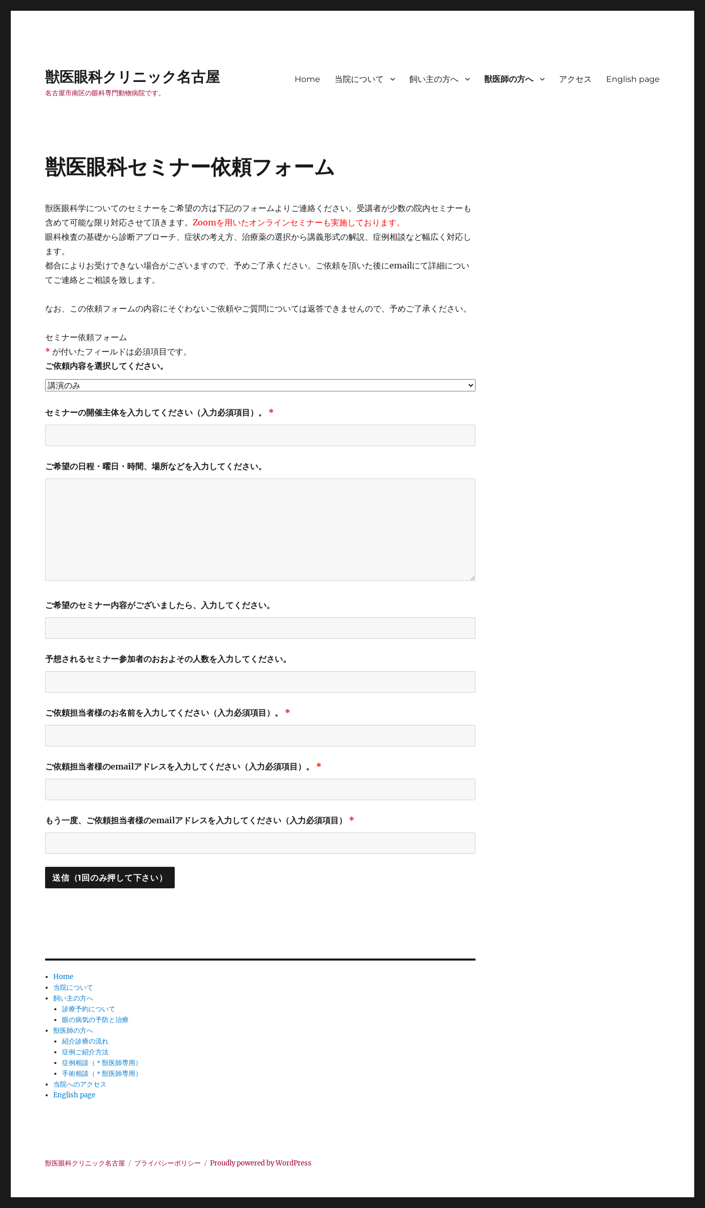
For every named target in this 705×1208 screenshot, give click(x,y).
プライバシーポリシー (167, 1163)
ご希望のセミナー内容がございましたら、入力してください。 (160, 605)
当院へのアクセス (80, 1084)
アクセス (575, 79)
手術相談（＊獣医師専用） (102, 1073)
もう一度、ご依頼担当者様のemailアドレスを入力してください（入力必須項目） (200, 820)
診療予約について (88, 1009)
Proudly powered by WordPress (261, 1163)
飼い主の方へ (434, 79)
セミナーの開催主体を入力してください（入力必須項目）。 (159, 412)
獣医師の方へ (508, 79)
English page (633, 79)
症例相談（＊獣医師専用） (102, 1062)
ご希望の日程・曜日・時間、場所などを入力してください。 (155, 466)
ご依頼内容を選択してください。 (106, 366)
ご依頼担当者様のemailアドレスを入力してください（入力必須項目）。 (183, 766)
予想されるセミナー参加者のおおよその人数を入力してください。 (168, 659)
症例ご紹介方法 (85, 1052)
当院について (359, 79)
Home (307, 79)
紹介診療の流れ (85, 1041)
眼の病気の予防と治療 (95, 1019)
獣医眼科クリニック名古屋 (132, 77)
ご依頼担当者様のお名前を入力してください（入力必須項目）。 (168, 712)
